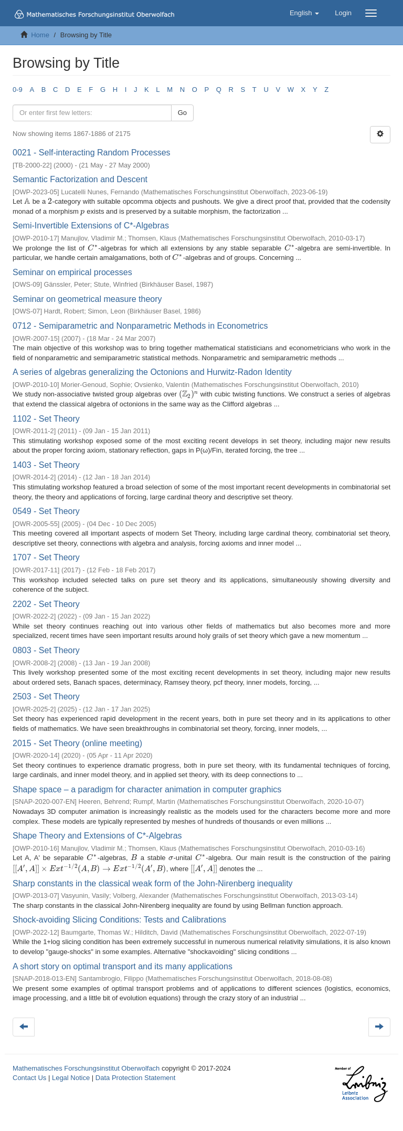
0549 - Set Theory (46, 511)
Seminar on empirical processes (72, 272)
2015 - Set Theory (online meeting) (77, 743)
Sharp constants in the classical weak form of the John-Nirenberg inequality (153, 883)
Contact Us (29, 1078)
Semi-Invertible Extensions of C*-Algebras (91, 225)
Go (182, 113)
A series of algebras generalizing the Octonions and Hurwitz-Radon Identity (152, 372)
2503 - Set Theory (46, 696)
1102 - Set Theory (46, 418)
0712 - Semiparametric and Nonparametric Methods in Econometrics (140, 325)
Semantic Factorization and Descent (80, 179)
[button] (304, 13)
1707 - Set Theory (46, 557)
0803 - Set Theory (46, 650)
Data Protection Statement (135, 1078)
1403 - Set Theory (46, 464)
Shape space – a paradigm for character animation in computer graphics (147, 789)
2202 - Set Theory (46, 604)
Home (40, 35)
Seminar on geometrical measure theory (87, 299)
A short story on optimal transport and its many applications (122, 966)
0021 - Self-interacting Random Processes (92, 152)
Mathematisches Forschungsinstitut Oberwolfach (86, 1068)
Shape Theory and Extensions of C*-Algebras (97, 835)
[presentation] (27, 201)
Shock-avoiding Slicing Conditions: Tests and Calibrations (119, 919)
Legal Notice (71, 1078)
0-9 (18, 89)
